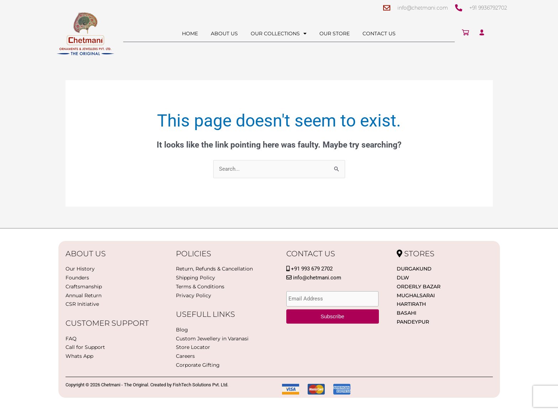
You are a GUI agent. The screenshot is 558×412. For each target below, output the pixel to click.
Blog (182, 329)
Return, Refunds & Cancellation (214, 269)
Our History (80, 269)
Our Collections (279, 33)
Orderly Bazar (418, 286)
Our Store (334, 33)
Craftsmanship (84, 286)
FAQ (71, 338)
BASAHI (406, 313)
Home (190, 33)
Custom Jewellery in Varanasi (212, 338)
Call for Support (85, 347)
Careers (185, 356)
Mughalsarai (416, 295)
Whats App (79, 356)
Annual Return (83, 295)
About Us (224, 33)
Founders (77, 277)
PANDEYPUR (413, 322)
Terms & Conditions (200, 286)
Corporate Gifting (198, 365)
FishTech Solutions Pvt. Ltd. (200, 384)
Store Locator (193, 347)
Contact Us (379, 33)
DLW (403, 277)
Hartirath (411, 304)
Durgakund (414, 269)
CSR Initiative (82, 304)
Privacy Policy (193, 295)
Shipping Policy (195, 277)
